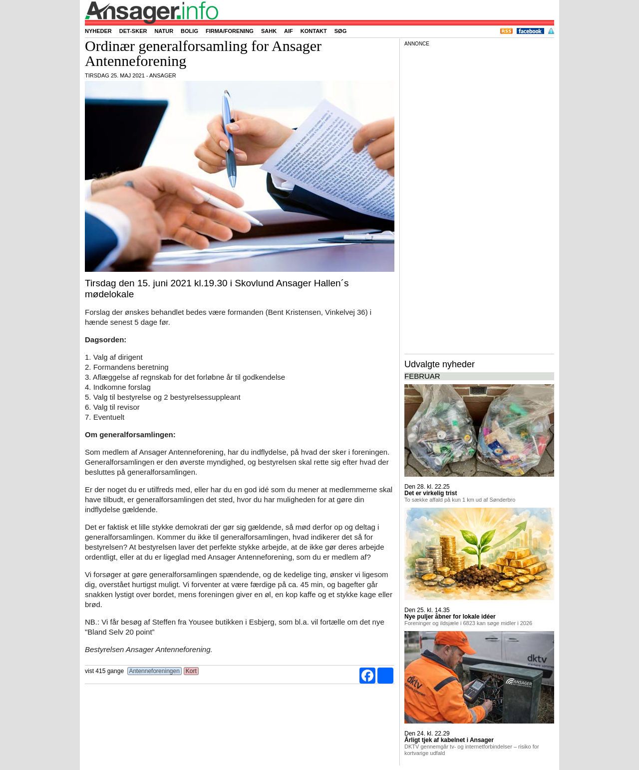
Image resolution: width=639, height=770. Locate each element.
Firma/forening (230, 31)
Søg (340, 31)
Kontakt (314, 31)
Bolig (189, 31)
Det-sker (133, 31)
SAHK (269, 31)
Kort (191, 671)
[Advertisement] (479, 199)
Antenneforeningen (154, 671)
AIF (288, 31)
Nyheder (98, 31)
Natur (163, 31)
